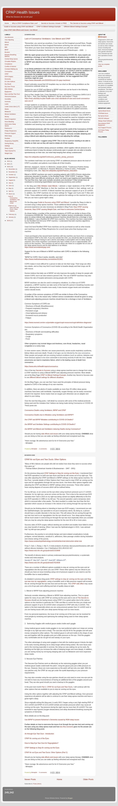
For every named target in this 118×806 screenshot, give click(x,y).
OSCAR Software (103, 118)
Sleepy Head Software (105, 121)
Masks (7, 109)
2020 (8, 166)
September (12, 177)
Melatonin (8, 111)
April (10, 191)
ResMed (7, 138)
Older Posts (88, 779)
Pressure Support (10, 133)
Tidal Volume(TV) (10, 151)
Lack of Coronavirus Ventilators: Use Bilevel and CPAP (47, 39)
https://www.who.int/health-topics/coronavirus (41, 366)
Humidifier (8, 99)
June (10, 185)
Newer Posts (30, 779)
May (10, 188)
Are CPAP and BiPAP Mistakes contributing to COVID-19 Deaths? (49, 419)
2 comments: (43, 449)
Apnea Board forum (104, 111)
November (12, 172)
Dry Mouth (8, 84)
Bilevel (7, 42)
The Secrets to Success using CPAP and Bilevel (86, 23)
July (10, 183)
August (11, 180)
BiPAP (7, 45)
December (12, 169)
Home (7, 23)
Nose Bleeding (9, 121)
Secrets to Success (43, 370)
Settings (7, 146)
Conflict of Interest (10, 66)
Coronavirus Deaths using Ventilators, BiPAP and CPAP (45, 410)
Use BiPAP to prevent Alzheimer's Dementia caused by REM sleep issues (52, 720)
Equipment (8, 91)
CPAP (6, 74)
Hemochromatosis (10, 96)
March (11, 194)
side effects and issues (49, 434)
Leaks (6, 104)
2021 (8, 164)
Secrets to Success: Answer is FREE (54, 23)
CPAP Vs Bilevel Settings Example (49, 26)
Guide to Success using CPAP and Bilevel (18, 26)
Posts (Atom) (37, 784)
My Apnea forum (103, 116)
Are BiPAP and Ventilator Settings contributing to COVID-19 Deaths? (50, 424)
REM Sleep (8, 136)
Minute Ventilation (10, 114)
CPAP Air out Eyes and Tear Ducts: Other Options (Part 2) (46, 752)
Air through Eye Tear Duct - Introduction (39, 734)
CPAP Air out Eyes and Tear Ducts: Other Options (45, 459)
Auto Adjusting (9, 40)
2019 (8, 220)
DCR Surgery (9, 76)
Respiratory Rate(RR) (11, 141)
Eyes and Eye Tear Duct (12, 94)
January (11, 217)
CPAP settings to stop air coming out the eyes (67, 579)
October (11, 174)
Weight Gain (8, 153)
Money (7, 116)
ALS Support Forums (104, 127)
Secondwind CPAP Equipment (104, 124)
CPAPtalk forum (103, 113)
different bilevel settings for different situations (46, 377)
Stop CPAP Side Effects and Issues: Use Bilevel (20, 30)
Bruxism (7, 52)
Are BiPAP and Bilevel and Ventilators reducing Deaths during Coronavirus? (53, 429)
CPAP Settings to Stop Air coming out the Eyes (61, 473)
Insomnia (7, 101)
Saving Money (9, 143)
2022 (8, 161)
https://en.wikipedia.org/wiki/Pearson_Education (59, 171)
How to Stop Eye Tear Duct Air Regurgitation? (41, 743)
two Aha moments (66, 727)
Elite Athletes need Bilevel (47, 186)
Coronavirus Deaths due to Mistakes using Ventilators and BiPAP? (49, 415)
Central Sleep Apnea (11, 59)
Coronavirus (8, 71)
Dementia (8, 79)
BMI (6, 47)
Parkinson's (8, 128)
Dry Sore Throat (10, 86)
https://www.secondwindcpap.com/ (37, 247)
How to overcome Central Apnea (73, 209)
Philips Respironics (11, 131)
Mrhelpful (103, 37)
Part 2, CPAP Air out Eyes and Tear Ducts (57, 687)
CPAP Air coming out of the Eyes (37, 738)
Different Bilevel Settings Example (75, 26)
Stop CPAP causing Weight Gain (44, 209)
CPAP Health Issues (22, 12)
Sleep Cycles (9, 148)
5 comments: (43, 772)
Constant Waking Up (11, 69)
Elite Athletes (9, 89)
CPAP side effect (78, 584)
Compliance (8, 64)
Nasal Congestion (10, 119)
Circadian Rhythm (10, 61)
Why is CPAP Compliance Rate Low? (25, 23)
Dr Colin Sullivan (10, 81)
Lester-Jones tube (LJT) (12, 106)
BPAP (6, 49)
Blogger (70, 798)
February (12, 214)
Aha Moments (9, 37)
